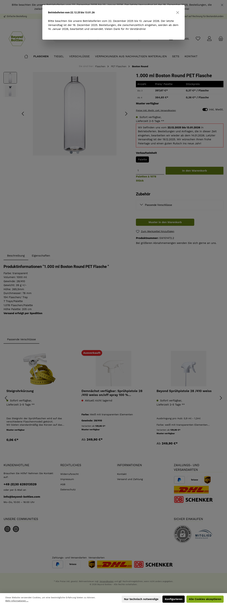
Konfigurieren (173, 599)
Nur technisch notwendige (141, 599)
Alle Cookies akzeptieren (205, 599)
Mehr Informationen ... (16, 600)
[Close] (177, 12)
